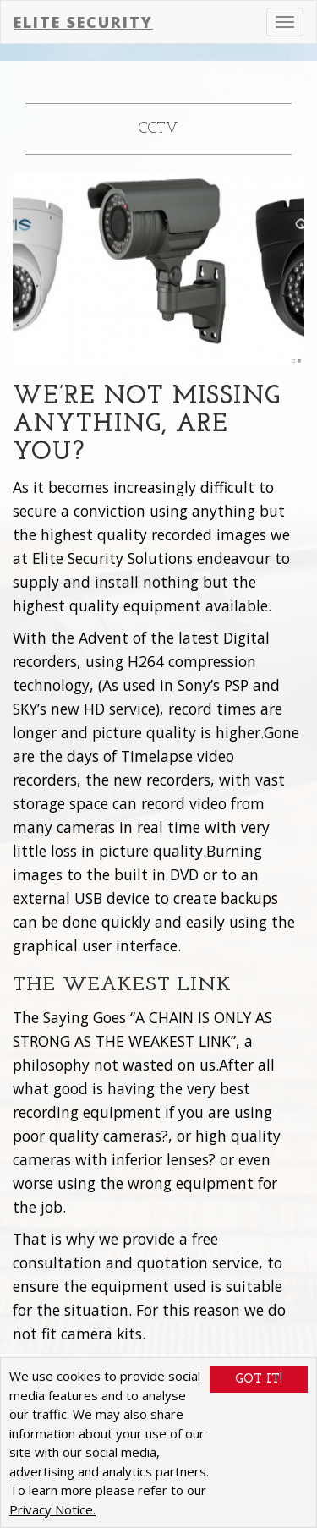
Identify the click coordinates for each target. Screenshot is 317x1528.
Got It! (258, 1380)
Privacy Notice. (52, 1509)
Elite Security (83, 22)
